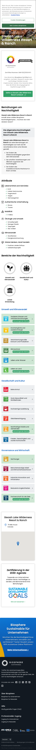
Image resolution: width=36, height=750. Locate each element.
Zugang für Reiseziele (8, 722)
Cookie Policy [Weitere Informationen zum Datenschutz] (15, 15)
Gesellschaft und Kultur (26, 279)
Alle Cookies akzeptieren (18, 26)
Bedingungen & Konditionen (25, 742)
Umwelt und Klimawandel (10, 279)
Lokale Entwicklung (9, 301)
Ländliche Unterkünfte (9, 33)
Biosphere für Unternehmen (10, 697)
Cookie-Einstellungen (18, 20)
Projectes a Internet (27, 748)
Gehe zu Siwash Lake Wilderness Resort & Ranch (18, 94)
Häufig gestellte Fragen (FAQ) (11, 709)
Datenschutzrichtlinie (7, 742)
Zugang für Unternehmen (10, 719)
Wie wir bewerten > (18, 602)
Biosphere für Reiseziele (9, 699)
